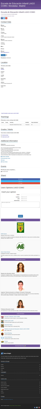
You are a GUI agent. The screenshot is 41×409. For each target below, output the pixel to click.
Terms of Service (18, 405)
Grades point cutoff (5, 136)
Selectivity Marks (5, 135)
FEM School (4, 233)
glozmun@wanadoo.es (5, 52)
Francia (2, 366)
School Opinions (8, 337)
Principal (3, 55)
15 (25, 196)
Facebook (20, 179)
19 (26, 196)
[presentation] (11, 210)
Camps (6, 341)
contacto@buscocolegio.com (8, 399)
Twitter (20, 181)
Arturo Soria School (5, 252)
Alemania (2, 368)
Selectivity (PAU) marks (5, 385)
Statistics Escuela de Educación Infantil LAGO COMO (16, 329)
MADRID (2, 69)
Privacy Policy (11, 405)
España (2, 364)
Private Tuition (3, 382)
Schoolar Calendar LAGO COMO (12, 316)
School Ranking (8, 333)
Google (20, 183)
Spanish (2, 375)
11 (24, 196)
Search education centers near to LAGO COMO (10, 113)
